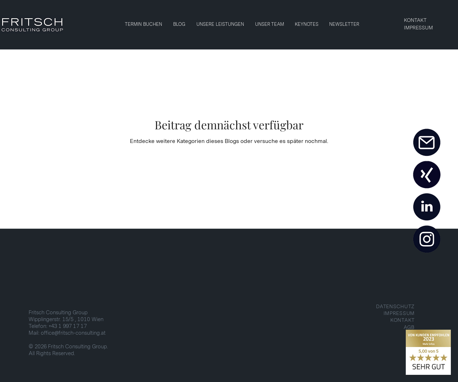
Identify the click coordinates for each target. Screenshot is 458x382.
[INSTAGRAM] (426, 239)
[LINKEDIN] (426, 207)
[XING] (426, 175)
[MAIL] (426, 142)
